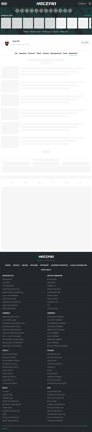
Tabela (38, 53)
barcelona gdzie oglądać (11, 317)
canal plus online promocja (11, 330)
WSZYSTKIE (87, 16)
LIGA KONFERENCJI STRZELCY (11, 361)
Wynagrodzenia (56, 53)
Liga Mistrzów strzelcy (10, 354)
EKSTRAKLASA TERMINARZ (55, 326)
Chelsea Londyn (52, 299)
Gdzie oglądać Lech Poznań (11, 346)
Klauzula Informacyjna (78, 265)
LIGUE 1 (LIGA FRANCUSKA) (10, 305)
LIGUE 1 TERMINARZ (53, 343)
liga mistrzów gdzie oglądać (57, 383)
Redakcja (16, 265)
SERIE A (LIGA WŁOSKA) (9, 299)
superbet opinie (7, 398)
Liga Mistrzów (7, 279)
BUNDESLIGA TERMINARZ (54, 339)
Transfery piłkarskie (54, 377)
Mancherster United (54, 289)
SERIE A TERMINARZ (53, 336)
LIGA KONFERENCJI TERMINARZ (56, 323)
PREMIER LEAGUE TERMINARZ (56, 330)
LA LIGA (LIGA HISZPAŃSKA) (10, 296)
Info (16, 53)
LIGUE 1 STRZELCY (7, 380)
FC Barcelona (51, 279)
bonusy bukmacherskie (10, 421)
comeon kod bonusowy (55, 421)
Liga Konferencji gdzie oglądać (13, 339)
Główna (26, 31)
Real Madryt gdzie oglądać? (11, 405)
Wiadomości (73, 53)
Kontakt (8, 265)
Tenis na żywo (52, 361)
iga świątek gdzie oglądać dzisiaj (13, 323)
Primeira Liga (46, 31)
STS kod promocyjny (54, 392)
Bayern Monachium (53, 292)
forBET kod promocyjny (10, 401)
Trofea (65, 53)
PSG (48, 305)
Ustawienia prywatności (59, 265)
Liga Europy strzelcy (9, 357)
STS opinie (5, 392)
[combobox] (85, 43)
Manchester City (52, 302)
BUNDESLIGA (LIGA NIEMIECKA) (11, 302)
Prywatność (44, 265)
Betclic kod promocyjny (55, 398)
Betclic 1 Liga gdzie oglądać (11, 336)
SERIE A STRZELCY (7, 374)
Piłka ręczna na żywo (54, 357)
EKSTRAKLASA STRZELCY (9, 364)
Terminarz (31, 53)
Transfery (45, 53)
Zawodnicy (23, 53)
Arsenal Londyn (52, 296)
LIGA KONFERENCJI (8, 286)
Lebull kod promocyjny (55, 417)
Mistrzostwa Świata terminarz (57, 346)
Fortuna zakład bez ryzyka (56, 414)
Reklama (25, 265)
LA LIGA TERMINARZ (53, 333)
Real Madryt (51, 283)
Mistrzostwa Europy (54, 380)
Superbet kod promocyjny (56, 405)
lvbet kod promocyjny (55, 411)
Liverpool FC (51, 286)
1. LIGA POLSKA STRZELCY (10, 383)
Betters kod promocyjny (10, 417)
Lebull (4, 414)
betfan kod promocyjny (55, 408)
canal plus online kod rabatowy (13, 333)
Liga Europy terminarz (54, 320)
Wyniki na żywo (6, 16)
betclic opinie (51, 401)
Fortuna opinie (7, 395)
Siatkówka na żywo (53, 354)
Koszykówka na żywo (54, 364)
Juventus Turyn (52, 308)
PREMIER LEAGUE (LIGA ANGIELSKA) (12, 292)
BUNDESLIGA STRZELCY (9, 377)
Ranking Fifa (51, 367)
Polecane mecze (52, 374)
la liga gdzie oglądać (9, 320)
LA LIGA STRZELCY (7, 370)
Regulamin (34, 265)
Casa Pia (54, 31)
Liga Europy (6, 283)
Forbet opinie (7, 408)
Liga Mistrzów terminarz (55, 317)
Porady (49, 370)
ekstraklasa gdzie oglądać (11, 326)
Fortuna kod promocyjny (56, 395)
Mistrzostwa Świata (9, 308)
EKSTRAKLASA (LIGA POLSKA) (11, 289)
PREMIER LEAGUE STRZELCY (10, 367)
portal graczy (46, 270)
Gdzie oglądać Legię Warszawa (12, 343)
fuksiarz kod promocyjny (11, 411)
